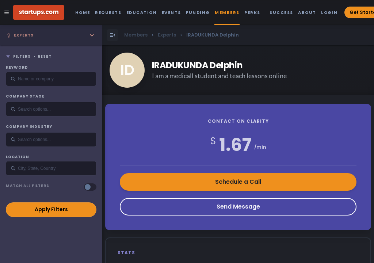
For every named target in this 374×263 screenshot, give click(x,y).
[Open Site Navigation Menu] (6, 12)
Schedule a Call (238, 182)
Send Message (238, 206)
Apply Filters (51, 209)
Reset (44, 56)
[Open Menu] (112, 35)
